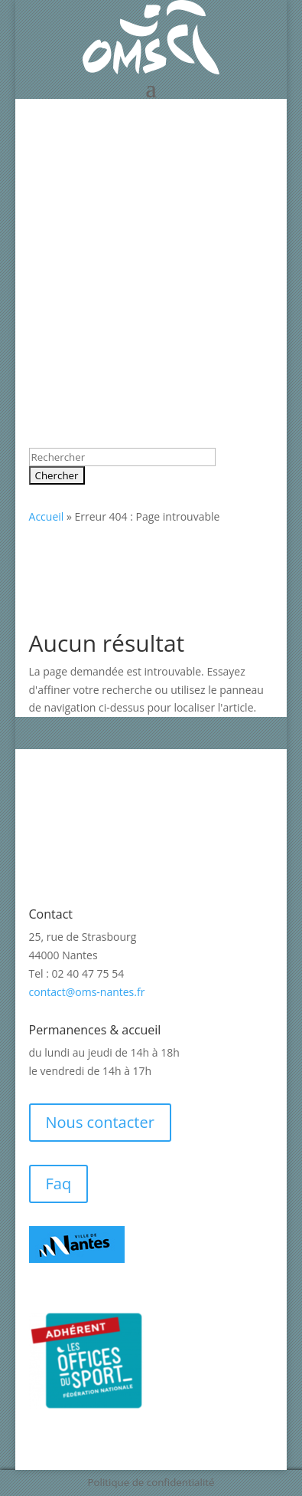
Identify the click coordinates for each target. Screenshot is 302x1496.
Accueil (46, 516)
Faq (59, 1183)
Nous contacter (100, 1122)
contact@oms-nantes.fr (87, 992)
